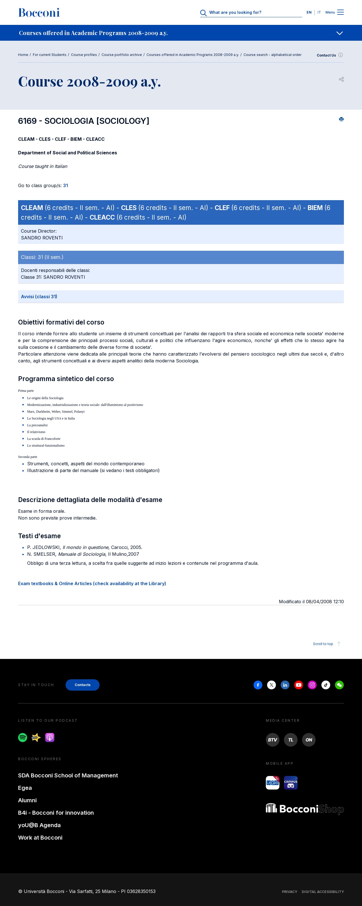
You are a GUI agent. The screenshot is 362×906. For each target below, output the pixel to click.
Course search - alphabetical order (272, 55)
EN (309, 12)
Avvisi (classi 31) (39, 296)
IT (319, 12)
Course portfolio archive (122, 55)
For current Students (49, 55)
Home (23, 55)
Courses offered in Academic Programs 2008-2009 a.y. (192, 55)
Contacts (82, 685)
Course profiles (84, 55)
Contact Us (330, 55)
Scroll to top (327, 644)
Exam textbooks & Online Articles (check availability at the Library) (92, 583)
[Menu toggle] (340, 12)
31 (65, 185)
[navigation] (181, 33)
